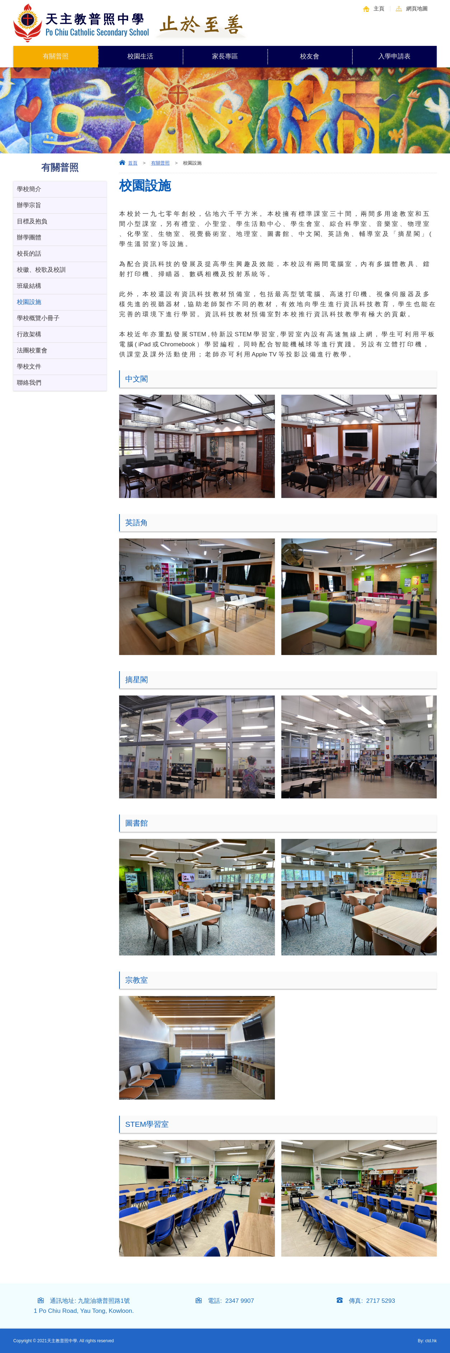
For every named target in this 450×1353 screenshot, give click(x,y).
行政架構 (29, 334)
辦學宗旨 (29, 205)
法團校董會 (32, 350)
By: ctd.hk (427, 1340)
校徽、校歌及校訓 (41, 269)
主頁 (379, 8)
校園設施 (29, 302)
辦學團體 (29, 237)
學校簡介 (29, 189)
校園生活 (155, 53)
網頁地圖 (417, 8)
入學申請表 (394, 56)
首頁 (132, 163)
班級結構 (29, 286)
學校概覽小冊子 (38, 318)
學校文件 (29, 366)
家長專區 (239, 53)
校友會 (309, 56)
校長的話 (29, 253)
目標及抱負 (32, 221)
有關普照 (70, 53)
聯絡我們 (29, 382)
